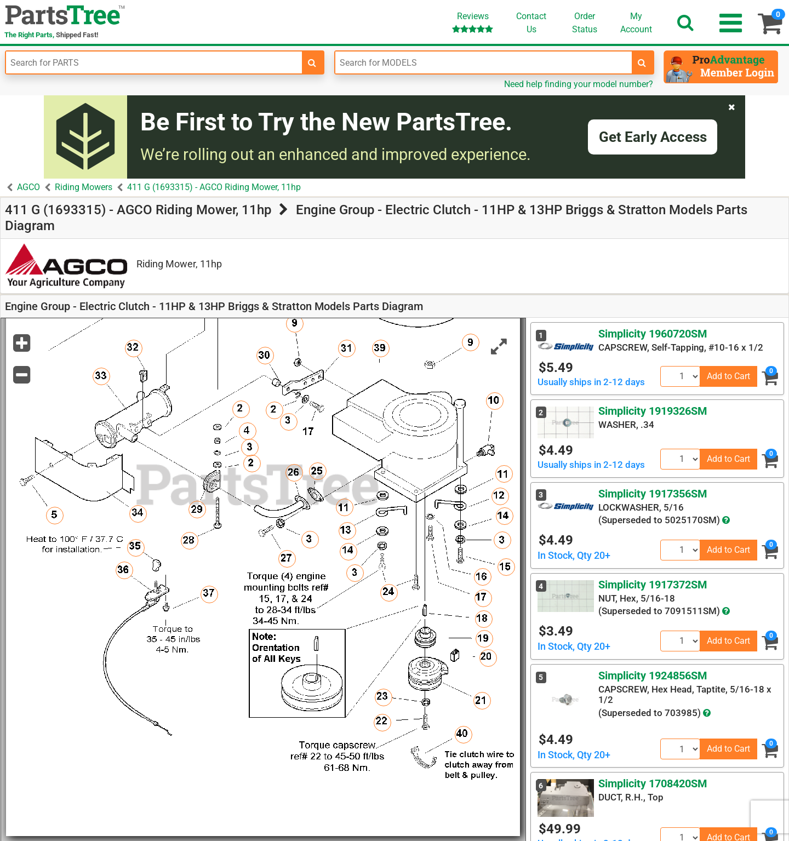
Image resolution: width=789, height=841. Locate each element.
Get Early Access (653, 137)
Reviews (472, 22)
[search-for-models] (642, 62)
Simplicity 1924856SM (652, 675)
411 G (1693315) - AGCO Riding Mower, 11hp (214, 187)
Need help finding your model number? (578, 84)
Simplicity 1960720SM (652, 333)
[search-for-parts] (312, 62)
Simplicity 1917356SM (652, 493)
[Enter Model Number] (483, 62)
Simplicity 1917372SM (652, 584)
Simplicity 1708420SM (652, 783)
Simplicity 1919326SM (652, 410)
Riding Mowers (83, 187)
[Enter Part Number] (154, 62)
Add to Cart (728, 376)
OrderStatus (584, 23)
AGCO (28, 187)
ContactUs (531, 23)
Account (636, 22)
